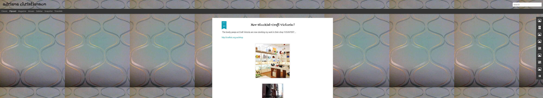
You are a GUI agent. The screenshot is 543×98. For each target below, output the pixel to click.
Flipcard (12, 11)
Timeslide (58, 11)
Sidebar (39, 11)
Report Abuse (315, 96)
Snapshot (49, 11)
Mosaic (31, 11)
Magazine (22, 11)
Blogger (307, 96)
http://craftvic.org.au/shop (232, 18)
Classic (4, 11)
